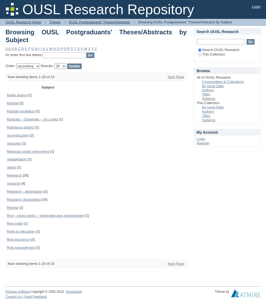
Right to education (21, 231)
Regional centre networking (28, 151)
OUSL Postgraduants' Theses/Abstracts (99, 22)
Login (256, 7)
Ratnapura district (20, 127)
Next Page (176, 77)
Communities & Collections (223, 82)
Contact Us (14, 297)
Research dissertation (24, 199)
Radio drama (17, 95)
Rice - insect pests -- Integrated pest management (45, 216)
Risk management (21, 248)
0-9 (8, 49)
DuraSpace (74, 292)
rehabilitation (17, 159)
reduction (14, 143)
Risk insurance (18, 239)
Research (14, 175)
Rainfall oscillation (21, 111)
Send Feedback (35, 297)
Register (203, 143)
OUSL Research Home (23, 22)
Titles (206, 94)
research (14, 183)
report (11, 167)
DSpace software (18, 292)
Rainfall (13, 103)
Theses (55, 22)
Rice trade (15, 223)
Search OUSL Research (219, 50)
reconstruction (18, 135)
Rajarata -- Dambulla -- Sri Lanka (32, 119)
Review (13, 208)
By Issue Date (213, 86)
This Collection (211, 54)
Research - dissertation (25, 191)
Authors (208, 90)
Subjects (209, 99)
